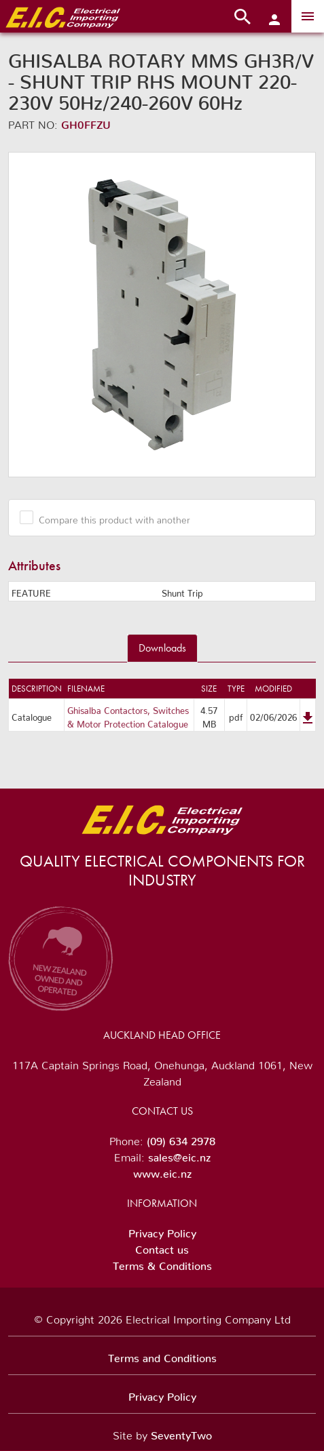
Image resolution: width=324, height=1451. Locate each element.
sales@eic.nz (179, 1155)
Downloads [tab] (162, 648)
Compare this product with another (109, 517)
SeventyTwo (181, 1433)
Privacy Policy (162, 1231)
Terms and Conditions (162, 1355)
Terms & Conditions (162, 1263)
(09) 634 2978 (181, 1138)
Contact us (162, 1247)
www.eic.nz (162, 1171)
